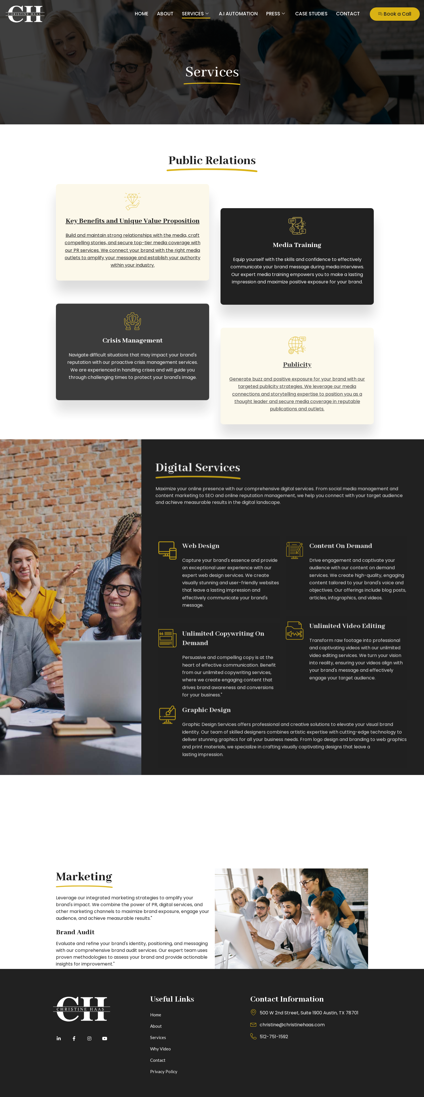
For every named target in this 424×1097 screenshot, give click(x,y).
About (165, 13)
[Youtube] (104, 1038)
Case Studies (311, 13)
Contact (348, 13)
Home (141, 13)
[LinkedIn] (58, 1038)
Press (275, 13)
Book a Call (394, 14)
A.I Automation (238, 13)
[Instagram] (89, 1038)
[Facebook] (74, 1038)
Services (195, 13)
